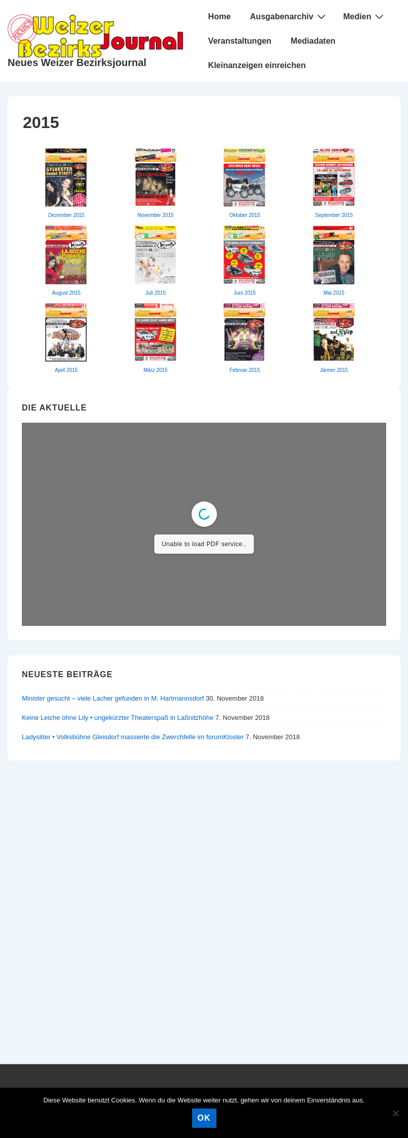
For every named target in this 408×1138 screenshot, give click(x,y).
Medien (364, 16)
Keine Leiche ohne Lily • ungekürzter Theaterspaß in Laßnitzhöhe (117, 717)
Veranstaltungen (239, 41)
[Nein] (395, 1113)
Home (219, 16)
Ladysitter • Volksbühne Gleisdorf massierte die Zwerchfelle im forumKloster (133, 737)
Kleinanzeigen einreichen (257, 65)
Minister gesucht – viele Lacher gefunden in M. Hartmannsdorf (113, 698)
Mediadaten (313, 41)
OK (204, 1118)
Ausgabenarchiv (289, 16)
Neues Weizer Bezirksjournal (77, 62)
